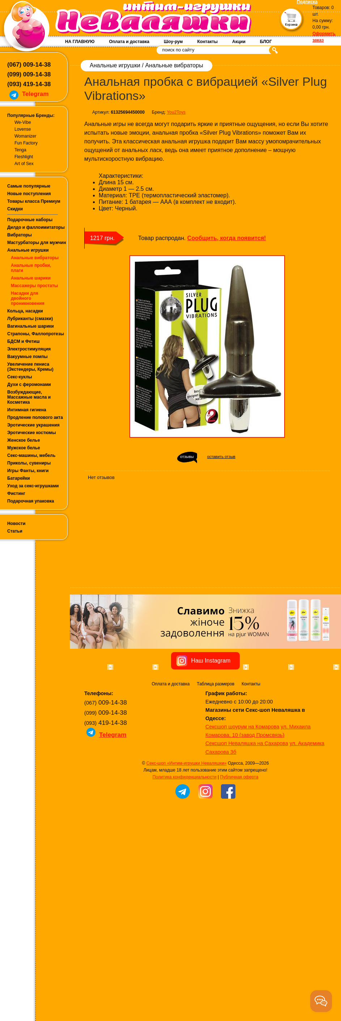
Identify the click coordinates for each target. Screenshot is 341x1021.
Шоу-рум (173, 41)
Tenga (20, 149)
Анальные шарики (31, 278)
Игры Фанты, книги (28, 470)
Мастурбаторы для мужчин (36, 242)
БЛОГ (266, 41)
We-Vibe (22, 122)
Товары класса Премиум (33, 201)
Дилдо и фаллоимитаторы (36, 227)
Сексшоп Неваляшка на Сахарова (246, 826)
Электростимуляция (29, 349)
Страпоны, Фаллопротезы (35, 333)
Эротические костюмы (31, 432)
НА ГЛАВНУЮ (79, 41)
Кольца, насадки (25, 311)
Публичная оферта (239, 860)
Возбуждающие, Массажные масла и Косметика (29, 397)
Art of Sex (24, 163)
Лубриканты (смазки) (30, 318)
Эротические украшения (33, 425)
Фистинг (16, 493)
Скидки (15, 208)
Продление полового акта (35, 417)
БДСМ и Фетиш (23, 341)
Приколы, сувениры (29, 463)
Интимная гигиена (26, 409)
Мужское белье (23, 447)
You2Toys (176, 112)
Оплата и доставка (129, 41)
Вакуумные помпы (27, 356)
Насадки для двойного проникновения (27, 298)
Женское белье (23, 440)
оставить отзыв (221, 456)
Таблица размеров (215, 767)
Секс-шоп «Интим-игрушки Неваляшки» (186, 846)
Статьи (14, 531)
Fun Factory (26, 143)
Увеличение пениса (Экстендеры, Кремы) (30, 367)
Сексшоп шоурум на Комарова (242, 810)
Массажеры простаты (34, 285)
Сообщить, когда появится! (226, 238)
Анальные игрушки (28, 250)
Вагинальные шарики (30, 326)
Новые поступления (29, 193)
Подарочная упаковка (30, 501)
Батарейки (18, 478)
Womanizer (25, 136)
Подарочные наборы (29, 219)
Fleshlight (23, 156)
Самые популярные (28, 186)
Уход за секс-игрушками (33, 485)
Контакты (207, 41)
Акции (239, 41)
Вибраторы (19, 235)
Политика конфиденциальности (185, 860)
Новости (16, 523)
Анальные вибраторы (35, 257)
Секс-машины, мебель (31, 455)
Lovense (22, 129)
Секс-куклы (19, 376)
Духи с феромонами (29, 384)
